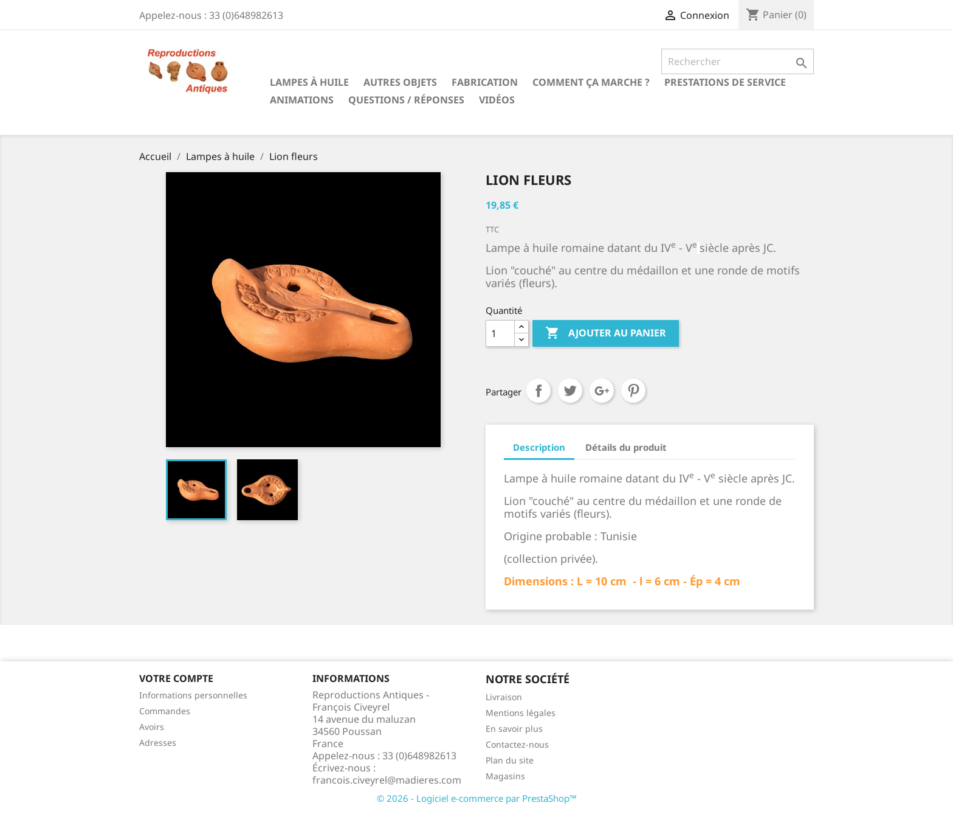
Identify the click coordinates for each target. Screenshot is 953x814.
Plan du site (510, 760)
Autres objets (400, 82)
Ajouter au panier (605, 333)
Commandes (164, 711)
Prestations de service (725, 82)
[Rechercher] (737, 61)
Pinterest (633, 390)
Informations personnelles (193, 695)
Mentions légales (521, 712)
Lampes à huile (309, 82)
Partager (538, 390)
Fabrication (485, 82)
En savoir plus (514, 728)
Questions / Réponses (406, 99)
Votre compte (176, 678)
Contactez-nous (517, 744)
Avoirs (151, 726)
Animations (302, 99)
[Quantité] (500, 333)
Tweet (570, 390)
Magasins (505, 776)
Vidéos (497, 99)
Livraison (504, 697)
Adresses (157, 742)
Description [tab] (539, 447)
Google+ (602, 390)
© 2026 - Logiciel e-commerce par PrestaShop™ (477, 798)
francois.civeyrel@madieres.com (386, 780)
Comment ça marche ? (591, 82)
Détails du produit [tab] (626, 447)
